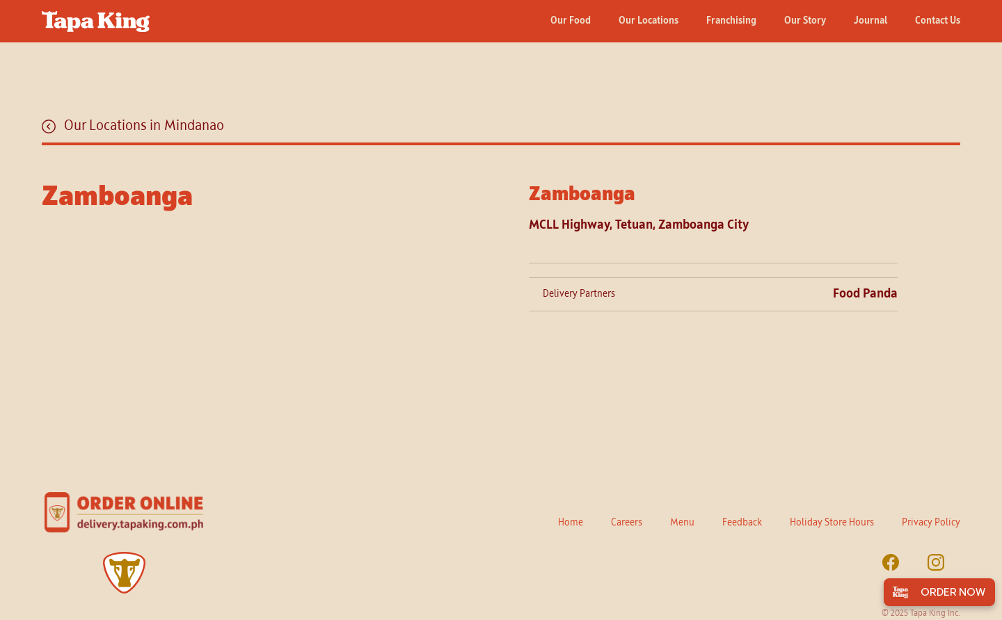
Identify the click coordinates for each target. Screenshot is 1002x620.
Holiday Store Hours (832, 523)
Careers (626, 523)
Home (570, 523)
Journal (870, 21)
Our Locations (648, 21)
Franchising (731, 21)
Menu (682, 523)
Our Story (805, 21)
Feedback (742, 523)
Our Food (570, 21)
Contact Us (937, 21)
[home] (96, 16)
